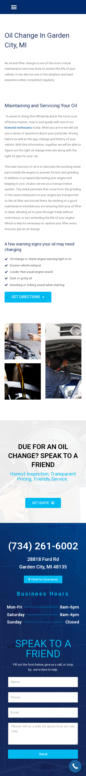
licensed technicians (18, 127)
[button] (14, 7)
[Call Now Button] (75, 766)
